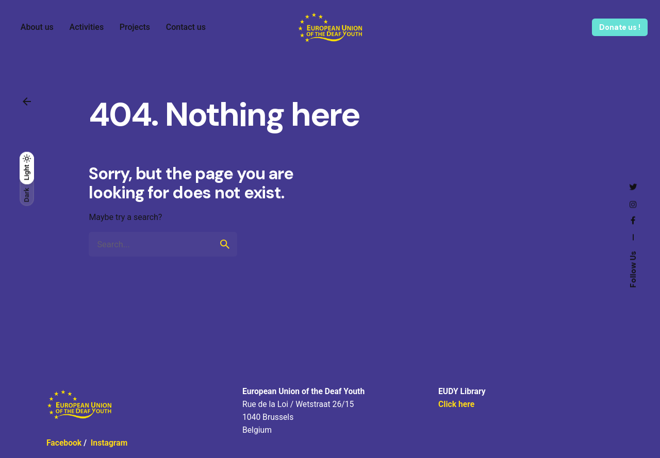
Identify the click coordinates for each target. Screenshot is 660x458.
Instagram (109, 443)
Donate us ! (619, 27)
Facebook (63, 443)
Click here (456, 404)
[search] (224, 244)
